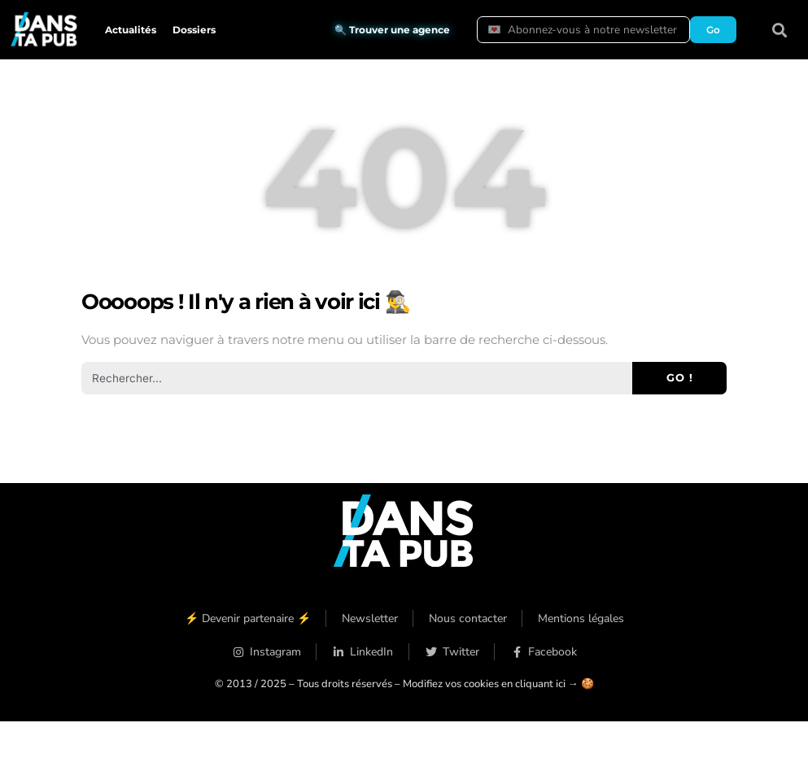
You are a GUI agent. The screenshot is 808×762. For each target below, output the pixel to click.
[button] (780, 29)
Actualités (130, 30)
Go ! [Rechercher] (679, 377)
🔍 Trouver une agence (392, 30)
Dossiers (194, 30)
